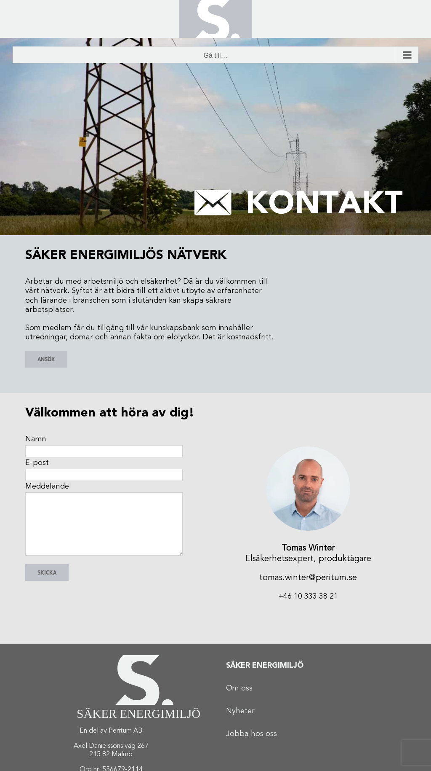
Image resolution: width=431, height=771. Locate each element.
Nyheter (240, 711)
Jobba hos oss (251, 734)
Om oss (239, 688)
